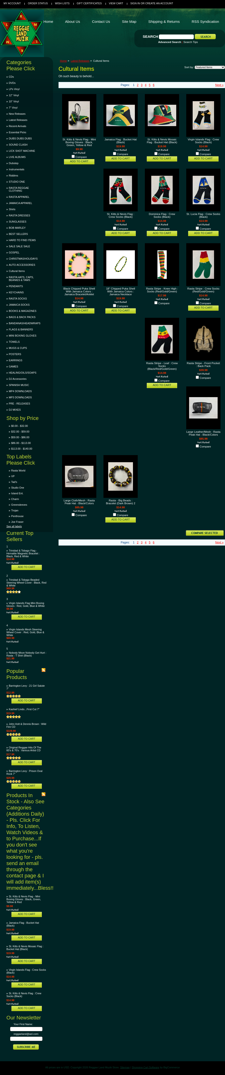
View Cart (116, 3)
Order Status (38, 3)
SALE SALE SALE (19, 246)
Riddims (13, 175)
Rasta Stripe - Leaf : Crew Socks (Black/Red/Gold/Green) (162, 366)
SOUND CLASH (18, 144)
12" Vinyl (14, 95)
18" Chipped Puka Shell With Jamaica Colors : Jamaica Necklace (120, 291)
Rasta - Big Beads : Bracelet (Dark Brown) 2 (120, 502)
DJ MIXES (15, 409)
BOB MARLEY (17, 227)
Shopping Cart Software (145, 1067)
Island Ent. (17, 493)
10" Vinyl (14, 101)
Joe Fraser (17, 521)
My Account (12, 3)
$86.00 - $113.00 (21, 443)
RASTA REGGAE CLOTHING (19, 189)
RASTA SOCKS (18, 298)
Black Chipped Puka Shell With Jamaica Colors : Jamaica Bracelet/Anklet (79, 291)
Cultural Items (17, 271)
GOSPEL (14, 252)
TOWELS (14, 341)
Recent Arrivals (17, 126)
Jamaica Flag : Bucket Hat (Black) (121, 141)
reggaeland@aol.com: (26, 1033)
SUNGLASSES (17, 221)
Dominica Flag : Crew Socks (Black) (162, 215)
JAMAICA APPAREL (20, 203)
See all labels (14, 526)
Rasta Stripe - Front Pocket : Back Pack (203, 364)
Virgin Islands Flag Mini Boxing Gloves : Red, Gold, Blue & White (25, 604)
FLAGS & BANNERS (21, 329)
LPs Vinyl (14, 89)
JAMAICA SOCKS (19, 304)
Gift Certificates (89, 3)
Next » (219, 85)
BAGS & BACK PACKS (22, 317)
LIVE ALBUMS (17, 157)
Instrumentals (16, 169)
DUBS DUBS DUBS (20, 138)
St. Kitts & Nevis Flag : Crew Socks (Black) (120, 215)
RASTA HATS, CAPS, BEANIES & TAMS (21, 278)
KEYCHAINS (16, 292)
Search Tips (190, 42)
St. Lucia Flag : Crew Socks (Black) (203, 215)
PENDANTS (16, 286)
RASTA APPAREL (19, 196)
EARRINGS (15, 360)
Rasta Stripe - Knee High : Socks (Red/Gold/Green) (162, 290)
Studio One (17, 487)
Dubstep (14, 163)
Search (150, 36)
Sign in (135, 3)
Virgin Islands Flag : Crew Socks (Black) (203, 141)
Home (63, 60)
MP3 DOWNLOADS (20, 397)
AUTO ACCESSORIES (22, 264)
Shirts (12, 209)
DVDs (12, 82)
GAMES (13, 366)
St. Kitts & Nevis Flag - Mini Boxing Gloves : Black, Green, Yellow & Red (23, 899)
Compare (81, 157)
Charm (15, 499)
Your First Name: (23, 1024)
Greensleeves (19, 504)
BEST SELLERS (18, 234)
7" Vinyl (13, 107)
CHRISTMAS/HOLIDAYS (23, 258)
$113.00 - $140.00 (21, 448)
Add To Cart (26, 567)
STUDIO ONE (17, 181)
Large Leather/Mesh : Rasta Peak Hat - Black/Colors (203, 433)
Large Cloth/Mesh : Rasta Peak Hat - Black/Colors (79, 502)
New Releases (17, 113)
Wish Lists (62, 3)
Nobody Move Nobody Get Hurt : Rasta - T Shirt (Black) (26, 654)
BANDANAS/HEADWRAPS (24, 323)
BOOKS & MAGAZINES (22, 310)
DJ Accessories (17, 378)
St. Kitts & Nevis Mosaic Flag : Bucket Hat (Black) (25, 948)
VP (13, 476)
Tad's (14, 481)
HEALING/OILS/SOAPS (22, 372)
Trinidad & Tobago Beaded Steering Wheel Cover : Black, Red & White (26, 582)
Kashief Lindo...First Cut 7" (24, 709)
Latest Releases (18, 120)
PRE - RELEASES (19, 403)
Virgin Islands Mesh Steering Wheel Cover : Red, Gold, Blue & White (25, 632)
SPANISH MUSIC (19, 385)
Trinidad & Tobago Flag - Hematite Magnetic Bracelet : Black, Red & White (23, 553)
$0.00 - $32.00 (19, 425)
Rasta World (18, 470)
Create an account (159, 3)
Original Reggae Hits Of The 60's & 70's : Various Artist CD (23, 749)
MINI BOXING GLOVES (22, 335)
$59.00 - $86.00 (20, 437)
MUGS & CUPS (18, 348)
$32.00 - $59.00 (20, 431)
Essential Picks (17, 132)
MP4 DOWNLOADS (20, 391)
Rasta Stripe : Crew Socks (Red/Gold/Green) (203, 290)
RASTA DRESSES (19, 215)
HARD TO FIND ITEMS (22, 240)
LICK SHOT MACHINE (22, 150)
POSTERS (15, 354)
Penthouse (17, 516)
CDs (11, 76)
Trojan (14, 510)
